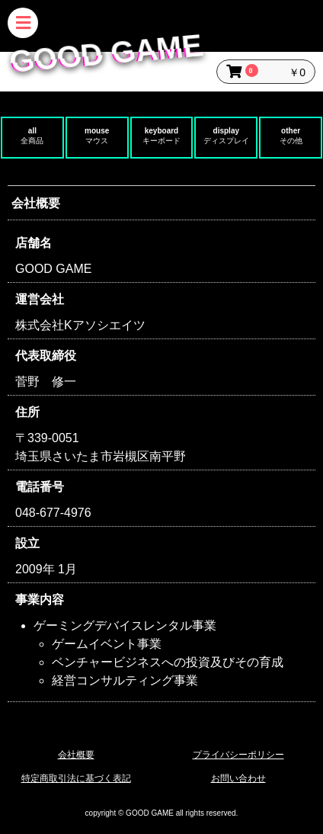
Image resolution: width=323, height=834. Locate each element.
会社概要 (76, 754)
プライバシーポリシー (238, 754)
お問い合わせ (238, 778)
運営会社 (39, 299)
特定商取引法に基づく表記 (76, 778)
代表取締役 (45, 355)
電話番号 (39, 486)
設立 (27, 543)
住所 (27, 412)
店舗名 (33, 242)
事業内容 (39, 599)
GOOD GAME (105, 53)
